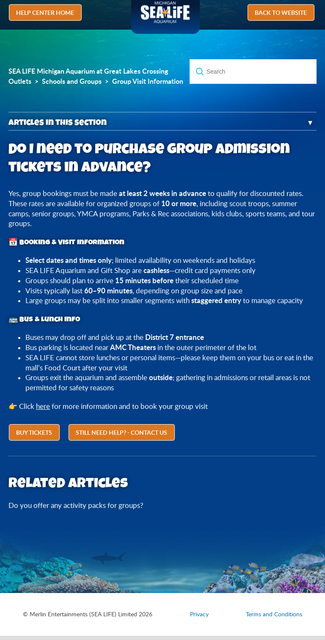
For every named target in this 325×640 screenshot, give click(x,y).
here (43, 406)
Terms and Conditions (274, 614)
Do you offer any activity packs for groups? (75, 505)
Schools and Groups (72, 81)
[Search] (253, 71)
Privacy (199, 614)
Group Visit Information (147, 81)
